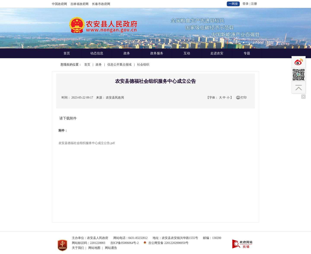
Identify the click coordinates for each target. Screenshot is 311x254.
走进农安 (216, 53)
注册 (254, 3)
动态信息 (96, 53)
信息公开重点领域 (119, 64)
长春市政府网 (101, 4)
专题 (247, 53)
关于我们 (78, 247)
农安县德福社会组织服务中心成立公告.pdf (87, 143)
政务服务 (156, 53)
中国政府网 (59, 4)
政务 (127, 53)
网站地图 (94, 247)
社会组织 (143, 64)
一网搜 (233, 3)
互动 (187, 53)
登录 (246, 3)
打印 (244, 97)
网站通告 (111, 247)
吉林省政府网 (79, 4)
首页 (66, 53)
